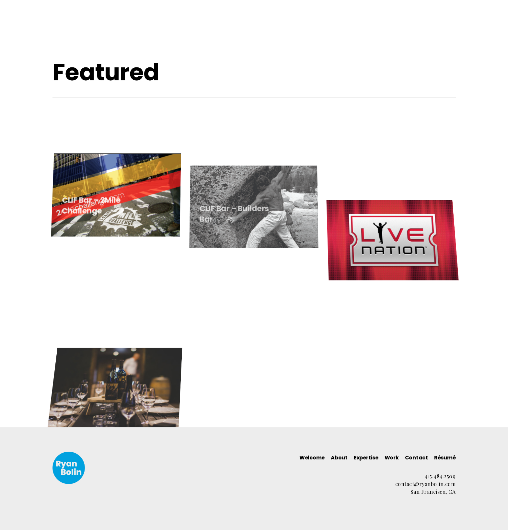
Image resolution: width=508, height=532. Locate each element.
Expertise (318, 22)
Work (350, 22)
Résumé (417, 22)
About (284, 22)
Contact (381, 22)
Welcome (250, 22)
